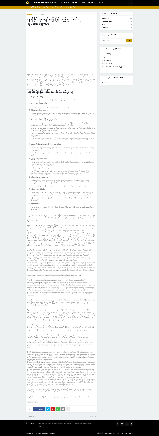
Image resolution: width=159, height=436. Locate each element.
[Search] (114, 40)
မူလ (27, 7)
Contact (120, 433)
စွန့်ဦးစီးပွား (46, 7)
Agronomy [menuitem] (64, 3)
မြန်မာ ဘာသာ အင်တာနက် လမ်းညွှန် (112, 67)
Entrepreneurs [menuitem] (78, 3)
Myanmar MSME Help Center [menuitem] (44, 3)
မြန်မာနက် (104, 70)
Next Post (93, 416)
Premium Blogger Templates (44, 433)
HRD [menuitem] (101, 3)
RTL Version (129, 433)
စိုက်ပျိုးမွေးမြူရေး (35, 7)
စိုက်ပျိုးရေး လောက (107, 57)
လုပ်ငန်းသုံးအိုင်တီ (57, 7)
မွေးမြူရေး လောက (107, 60)
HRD (117, 24)
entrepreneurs (38, 15)
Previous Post (31, 416)
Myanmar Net (110, 433)
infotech (117, 27)
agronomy (117, 18)
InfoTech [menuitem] (92, 3)
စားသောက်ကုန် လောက (108, 63)
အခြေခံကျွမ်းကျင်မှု (69, 7)
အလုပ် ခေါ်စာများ (107, 53)
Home (29, 15)
